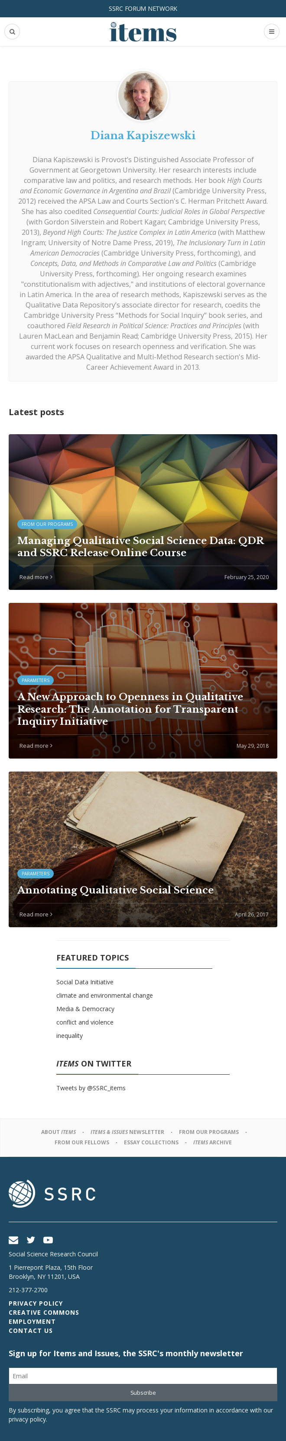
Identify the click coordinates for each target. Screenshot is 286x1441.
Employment (32, 1321)
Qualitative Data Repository (70, 305)
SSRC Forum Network (143, 8)
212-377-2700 (28, 1290)
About (58, 1132)
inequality (69, 1035)
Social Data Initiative (85, 982)
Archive (212, 1142)
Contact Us (31, 1330)
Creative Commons (44, 1312)
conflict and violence (85, 1022)
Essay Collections (151, 1142)
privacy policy (27, 1419)
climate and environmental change (104, 995)
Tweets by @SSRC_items (91, 1088)
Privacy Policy (36, 1303)
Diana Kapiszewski (62, 159)
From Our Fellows (82, 1142)
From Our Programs (209, 1132)
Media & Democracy (85, 1009)
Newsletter (127, 1132)
